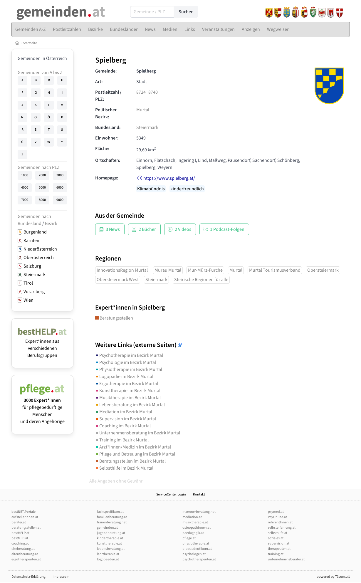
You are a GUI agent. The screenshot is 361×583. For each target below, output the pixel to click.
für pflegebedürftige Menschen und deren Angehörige (42, 407)
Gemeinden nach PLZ (39, 167)
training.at (275, 554)
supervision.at (278, 543)
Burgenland (35, 232)
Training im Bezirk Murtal (122, 440)
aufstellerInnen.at (24, 517)
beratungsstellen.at (26, 527)
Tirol (28, 283)
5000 (42, 187)
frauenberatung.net (112, 522)
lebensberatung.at (111, 548)
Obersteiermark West (118, 279)
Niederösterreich (40, 249)
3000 (59, 175)
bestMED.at (19, 538)
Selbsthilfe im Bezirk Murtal (124, 468)
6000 (59, 187)
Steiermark (34, 274)
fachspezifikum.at (110, 511)
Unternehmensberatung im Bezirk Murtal (137, 433)
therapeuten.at (279, 548)
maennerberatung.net (199, 511)
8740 (153, 92)
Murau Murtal (168, 270)
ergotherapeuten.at (26, 559)
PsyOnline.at (277, 517)
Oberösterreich (38, 257)
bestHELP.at (20, 532)
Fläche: (102, 148)
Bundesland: (107, 127)
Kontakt (199, 494)
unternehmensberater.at (286, 559)
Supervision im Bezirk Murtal (125, 419)
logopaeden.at (108, 559)
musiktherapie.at (195, 522)
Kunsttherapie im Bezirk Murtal (127, 390)
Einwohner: (106, 138)
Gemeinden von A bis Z (40, 72)
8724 (141, 92)
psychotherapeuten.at (199, 559)
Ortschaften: (107, 160)
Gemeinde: (106, 71)
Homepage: (106, 178)
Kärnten (31, 240)
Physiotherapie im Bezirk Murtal (128, 369)
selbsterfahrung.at (281, 527)
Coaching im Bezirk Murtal (123, 426)
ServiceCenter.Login (171, 494)
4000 (24, 187)
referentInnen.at (280, 522)
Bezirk (51, 223)
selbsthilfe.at (277, 532)
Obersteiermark (323, 270)
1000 (24, 175)
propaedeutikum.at (197, 548)
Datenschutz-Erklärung (28, 576)
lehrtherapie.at (108, 554)
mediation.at (192, 517)
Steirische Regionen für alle (201, 279)
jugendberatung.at (111, 532)
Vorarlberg (34, 291)
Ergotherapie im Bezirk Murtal (126, 383)
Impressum (61, 576)
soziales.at (275, 538)
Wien (28, 300)
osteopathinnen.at (196, 527)
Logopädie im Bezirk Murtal (124, 376)
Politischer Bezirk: (106, 113)
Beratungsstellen (114, 318)
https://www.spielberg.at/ (169, 178)
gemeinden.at (107, 527)
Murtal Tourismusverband (274, 270)
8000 (42, 199)
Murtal (142, 110)
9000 (59, 199)
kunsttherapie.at (109, 543)
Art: (99, 81)
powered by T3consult (333, 576)
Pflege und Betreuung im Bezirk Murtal (135, 454)
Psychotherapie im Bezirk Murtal (129, 355)
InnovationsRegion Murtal (122, 270)
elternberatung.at (24, 554)
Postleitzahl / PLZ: (108, 96)
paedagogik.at (193, 532)
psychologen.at (194, 554)
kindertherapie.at (110, 538)
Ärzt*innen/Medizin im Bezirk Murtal (133, 447)
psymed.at (276, 511)
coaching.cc (20, 543)
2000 (42, 175)
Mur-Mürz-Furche (205, 270)
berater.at (18, 522)
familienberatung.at (112, 517)
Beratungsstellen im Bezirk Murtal (130, 461)
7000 (24, 199)
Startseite (30, 43)
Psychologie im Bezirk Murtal (125, 362)
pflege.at (189, 538)
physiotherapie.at (195, 543)
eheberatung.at (23, 548)
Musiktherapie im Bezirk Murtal (128, 397)
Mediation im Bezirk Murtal (123, 412)
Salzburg (32, 266)
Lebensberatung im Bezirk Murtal (130, 404)
